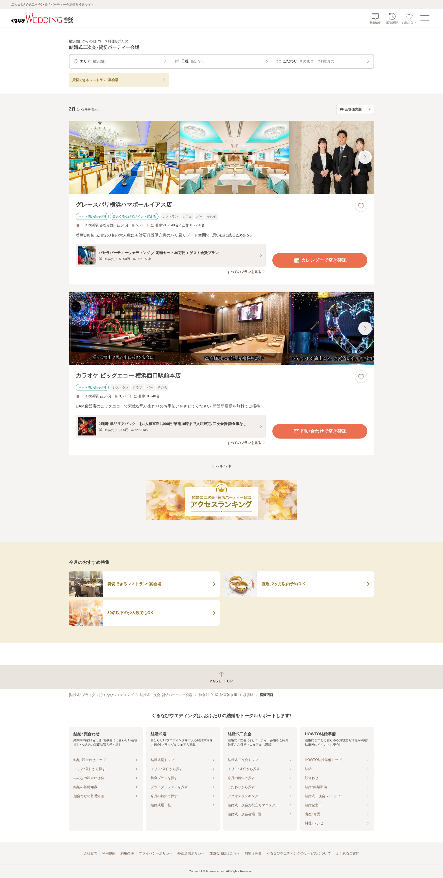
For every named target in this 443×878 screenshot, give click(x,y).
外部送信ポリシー (191, 853)
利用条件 (127, 853)
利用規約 (109, 853)
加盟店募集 (253, 853)
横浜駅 (248, 695)
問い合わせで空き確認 (319, 431)
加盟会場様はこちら (224, 853)
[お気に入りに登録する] (361, 206)
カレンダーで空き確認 (319, 260)
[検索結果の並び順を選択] (355, 109)
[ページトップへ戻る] (221, 677)
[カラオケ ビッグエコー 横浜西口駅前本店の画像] (221, 328)
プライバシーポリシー (156, 853)
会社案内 (90, 853)
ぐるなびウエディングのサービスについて (298, 853)
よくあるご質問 (347, 853)
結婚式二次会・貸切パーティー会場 (166, 695)
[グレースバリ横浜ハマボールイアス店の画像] (221, 157)
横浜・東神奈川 (226, 695)
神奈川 (204, 695)
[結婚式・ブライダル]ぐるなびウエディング (101, 695)
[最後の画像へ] (365, 157)
